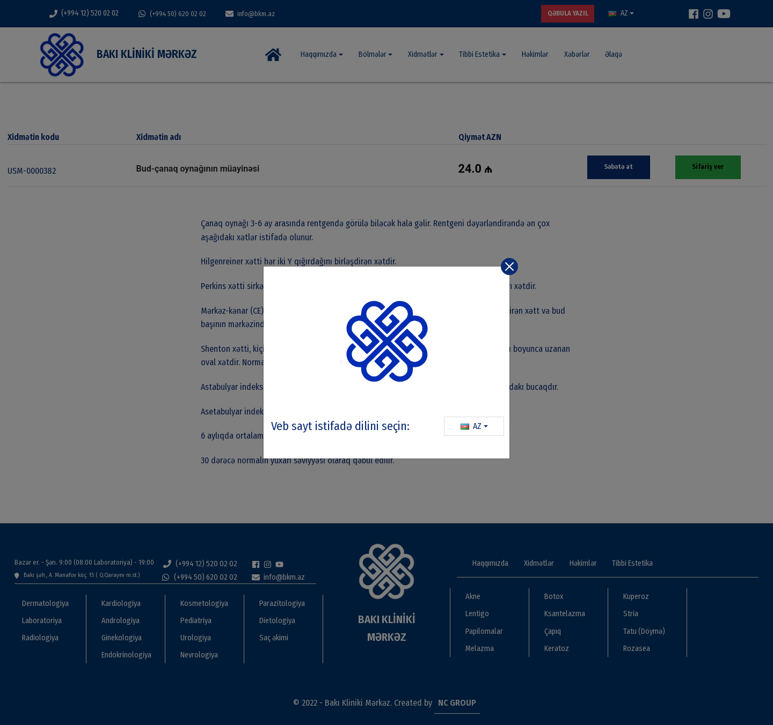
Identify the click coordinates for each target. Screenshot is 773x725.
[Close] (509, 266)
